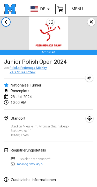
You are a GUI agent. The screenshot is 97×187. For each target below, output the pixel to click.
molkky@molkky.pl (30, 164)
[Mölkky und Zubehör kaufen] (60, 9)
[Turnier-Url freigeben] (89, 78)
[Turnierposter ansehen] (50, 22)
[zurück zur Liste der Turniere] (6, 22)
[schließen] (91, 22)
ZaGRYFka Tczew (22, 72)
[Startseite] (10, 9)
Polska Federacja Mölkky (28, 68)
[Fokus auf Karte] (89, 118)
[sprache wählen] (40, 9)
